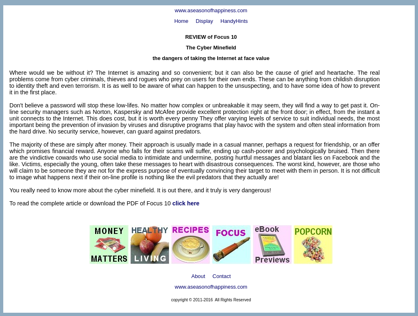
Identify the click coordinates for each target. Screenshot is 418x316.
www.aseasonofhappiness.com (211, 10)
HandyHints (234, 21)
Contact (222, 276)
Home (181, 21)
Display (204, 21)
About (198, 276)
